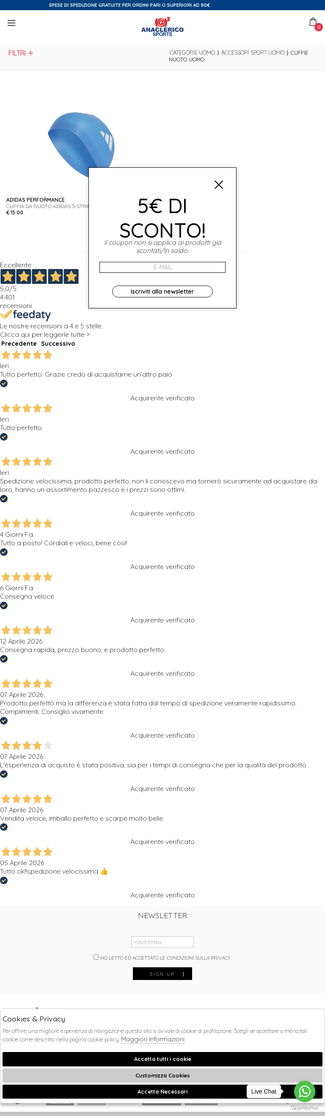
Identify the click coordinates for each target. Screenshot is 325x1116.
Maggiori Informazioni (153, 1039)
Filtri (21, 53)
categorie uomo (192, 52)
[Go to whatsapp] (304, 1091)
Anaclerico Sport (162, 26)
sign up (167, 974)
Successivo (58, 343)
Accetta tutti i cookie (162, 1058)
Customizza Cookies (162, 1075)
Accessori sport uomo (252, 52)
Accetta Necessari (162, 1091)
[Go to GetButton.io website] (304, 1107)
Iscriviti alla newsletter (162, 291)
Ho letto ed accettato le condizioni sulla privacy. (162, 957)
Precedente (19, 343)
